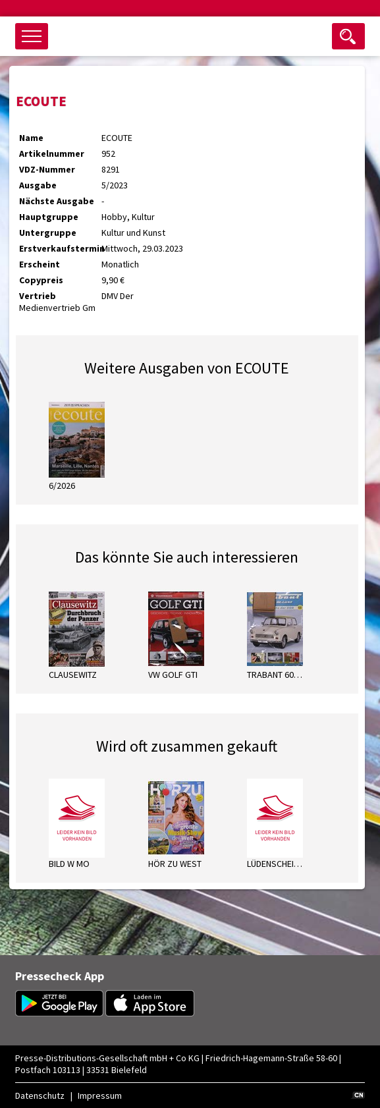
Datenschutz (40, 1095)
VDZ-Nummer (47, 169)
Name (31, 138)
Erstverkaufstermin (60, 248)
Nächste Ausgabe (56, 201)
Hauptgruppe (48, 217)
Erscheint (39, 264)
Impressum (100, 1095)
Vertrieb (37, 296)
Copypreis (41, 280)
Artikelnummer (51, 153)
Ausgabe (38, 185)
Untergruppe (47, 232)
